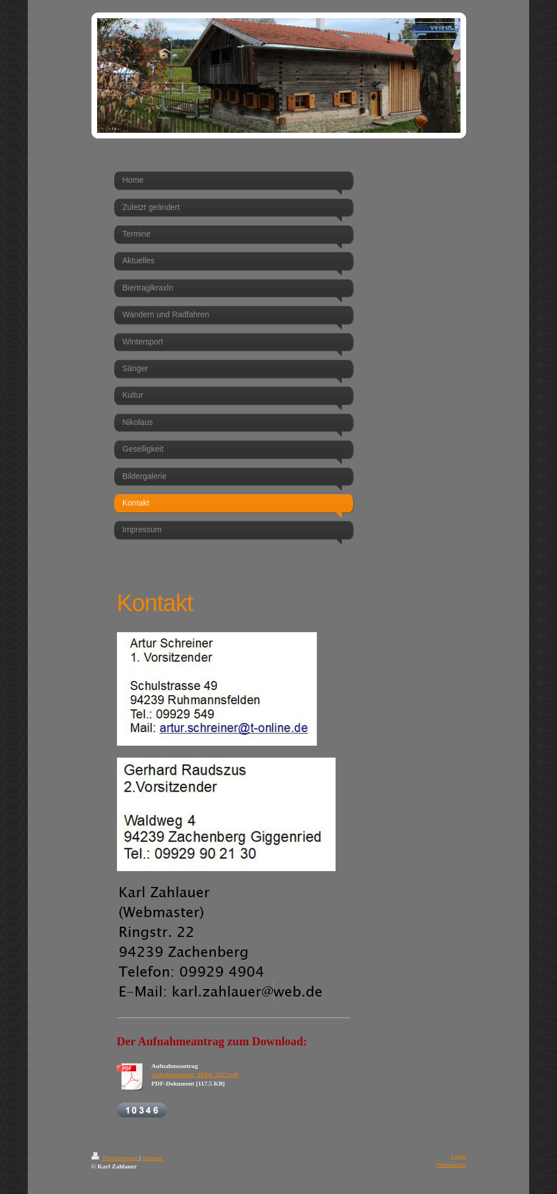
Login (458, 1156)
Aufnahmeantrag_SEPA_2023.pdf (195, 1074)
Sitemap (152, 1157)
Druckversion (115, 1157)
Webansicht (451, 1164)
